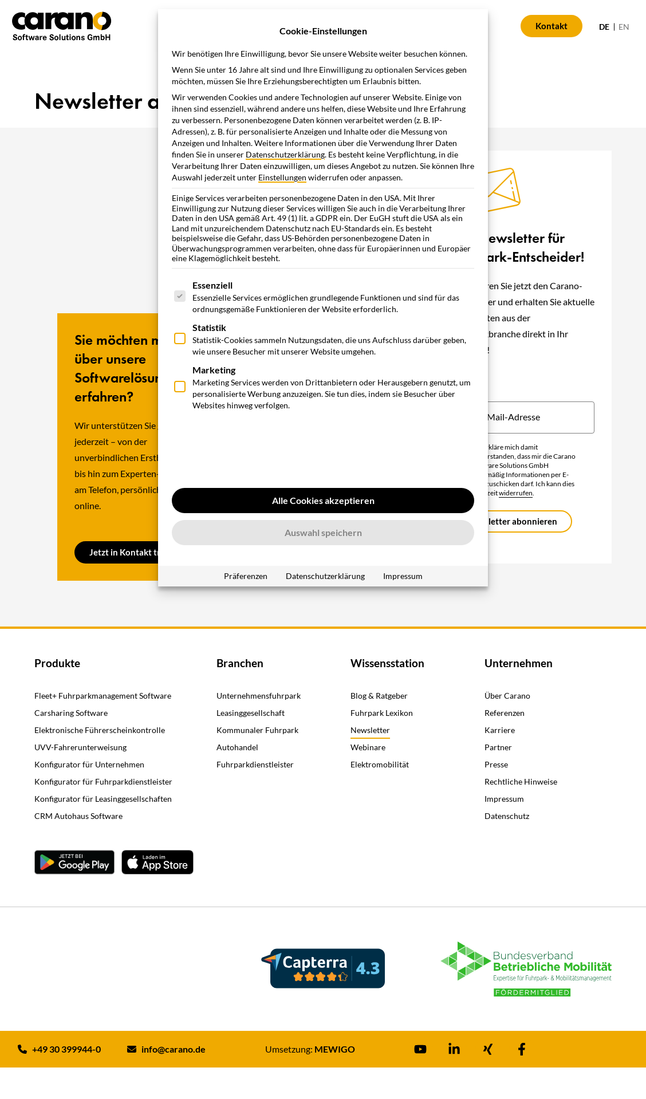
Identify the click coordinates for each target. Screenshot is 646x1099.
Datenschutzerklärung (285, 154)
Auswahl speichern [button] (323, 532)
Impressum (403, 576)
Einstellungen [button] (282, 177)
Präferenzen (245, 576)
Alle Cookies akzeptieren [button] (323, 500)
